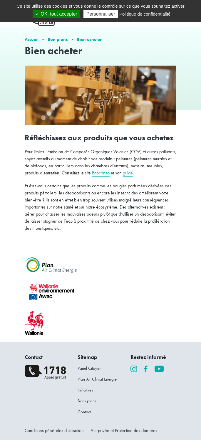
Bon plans (58, 39)
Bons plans (87, 401)
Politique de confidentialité (144, 13)
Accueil (31, 39)
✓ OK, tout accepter (56, 13)
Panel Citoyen (89, 368)
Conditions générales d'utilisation (54, 430)
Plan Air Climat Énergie (97, 379)
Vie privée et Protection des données (124, 430)
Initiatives (85, 390)
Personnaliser (100, 13)
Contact (84, 412)
